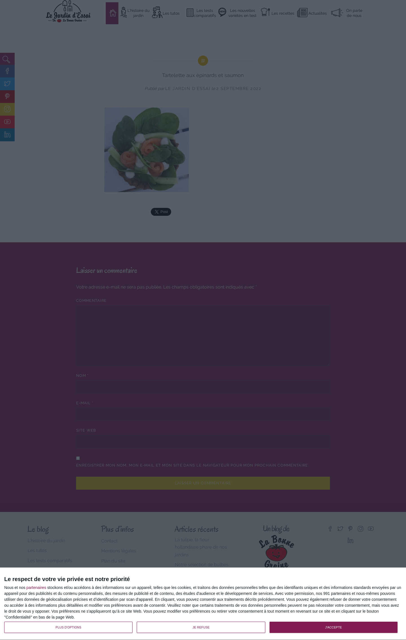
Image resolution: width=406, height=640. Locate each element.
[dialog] (203, 604)
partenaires (36, 588)
